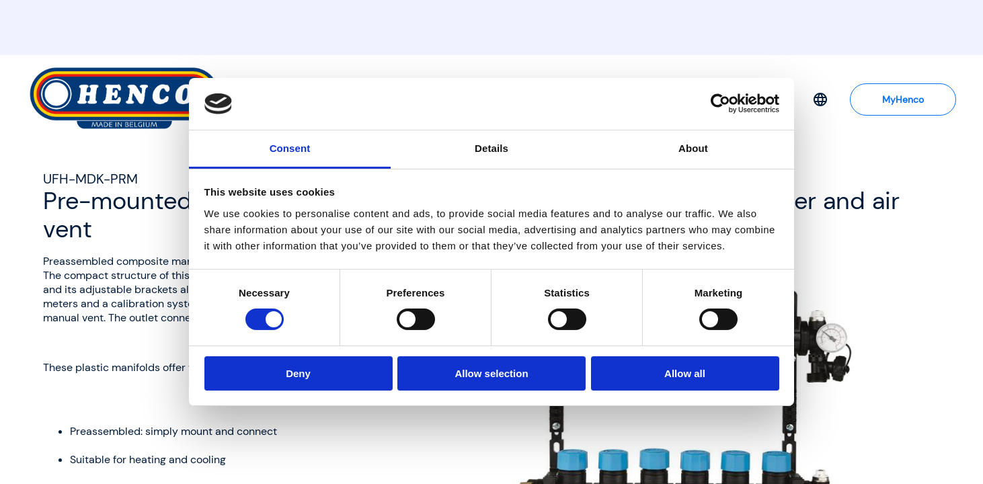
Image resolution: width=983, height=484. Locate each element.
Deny (298, 373)
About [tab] (693, 148)
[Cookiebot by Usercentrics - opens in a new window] (720, 103)
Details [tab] (491, 148)
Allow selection (491, 373)
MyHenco (903, 99)
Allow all (684, 373)
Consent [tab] (290, 148)
